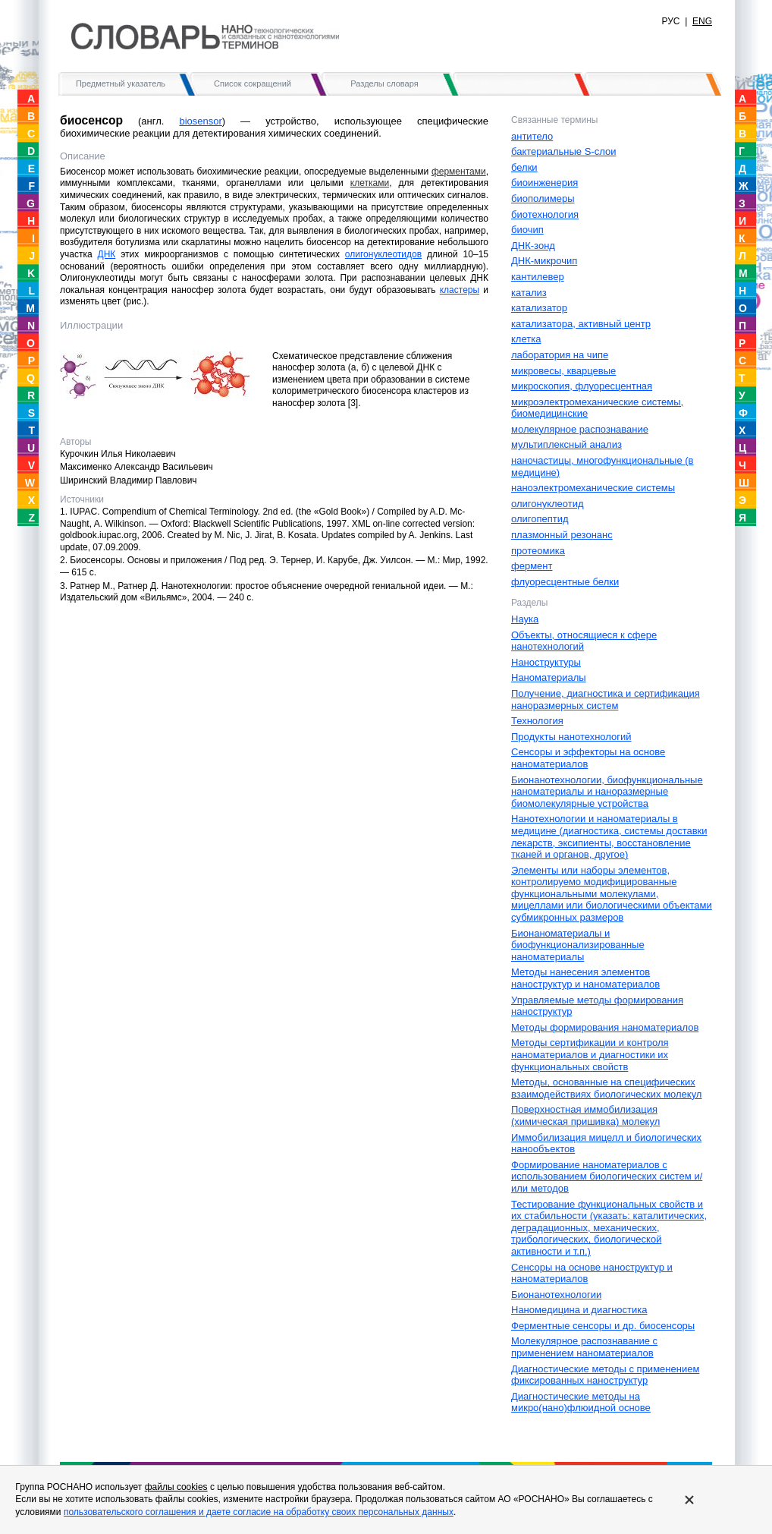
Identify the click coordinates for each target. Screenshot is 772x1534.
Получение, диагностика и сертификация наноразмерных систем (605, 699)
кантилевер (537, 276)
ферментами (459, 171)
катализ (529, 292)
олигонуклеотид (547, 503)
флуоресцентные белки (565, 581)
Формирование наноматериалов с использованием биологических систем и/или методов (606, 1176)
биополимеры (543, 198)
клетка (526, 339)
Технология (537, 720)
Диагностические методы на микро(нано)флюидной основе (581, 1402)
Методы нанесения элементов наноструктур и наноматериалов (585, 978)
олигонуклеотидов (383, 254)
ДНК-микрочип (544, 260)
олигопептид (540, 518)
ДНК (107, 254)
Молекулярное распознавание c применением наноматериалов (584, 1347)
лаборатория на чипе (559, 355)
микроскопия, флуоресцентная (581, 386)
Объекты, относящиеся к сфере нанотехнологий (584, 641)
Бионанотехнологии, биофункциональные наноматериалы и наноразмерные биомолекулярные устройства (607, 791)
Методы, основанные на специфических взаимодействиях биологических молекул (606, 1088)
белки (524, 167)
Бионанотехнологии (556, 1294)
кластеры (459, 290)
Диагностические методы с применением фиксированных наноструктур (605, 1375)
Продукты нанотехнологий (571, 736)
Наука (524, 619)
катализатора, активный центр (581, 323)
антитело (532, 136)
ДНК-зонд (533, 245)
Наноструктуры (546, 662)
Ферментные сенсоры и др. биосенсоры (603, 1325)
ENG (702, 21)
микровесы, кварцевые (563, 370)
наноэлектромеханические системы (593, 487)
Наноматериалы (548, 677)
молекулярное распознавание (579, 429)
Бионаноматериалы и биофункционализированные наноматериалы (578, 945)
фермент (531, 566)
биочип (527, 229)
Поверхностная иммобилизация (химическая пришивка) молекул (585, 1115)
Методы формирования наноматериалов (604, 1027)
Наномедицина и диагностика (579, 1309)
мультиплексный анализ (566, 444)
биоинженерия (544, 182)
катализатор (539, 307)
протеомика (538, 550)
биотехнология (545, 214)
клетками (369, 183)
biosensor (200, 121)
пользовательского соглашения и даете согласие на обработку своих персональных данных (258, 1512)
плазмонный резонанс (562, 534)
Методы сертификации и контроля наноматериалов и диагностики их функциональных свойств (590, 1054)
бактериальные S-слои (563, 151)
